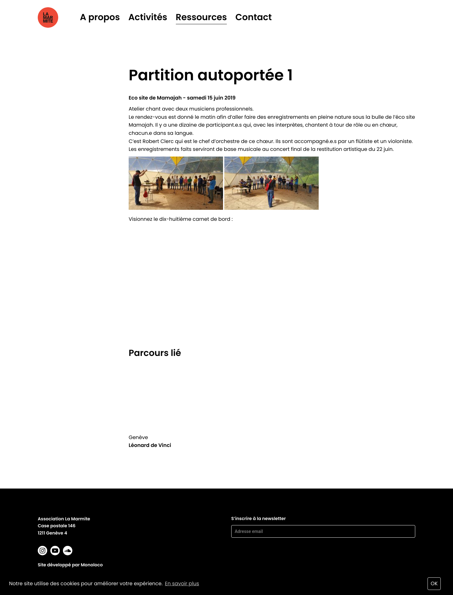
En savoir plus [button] (182, 583)
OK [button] (434, 583)
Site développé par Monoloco (70, 565)
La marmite (57, 17)
